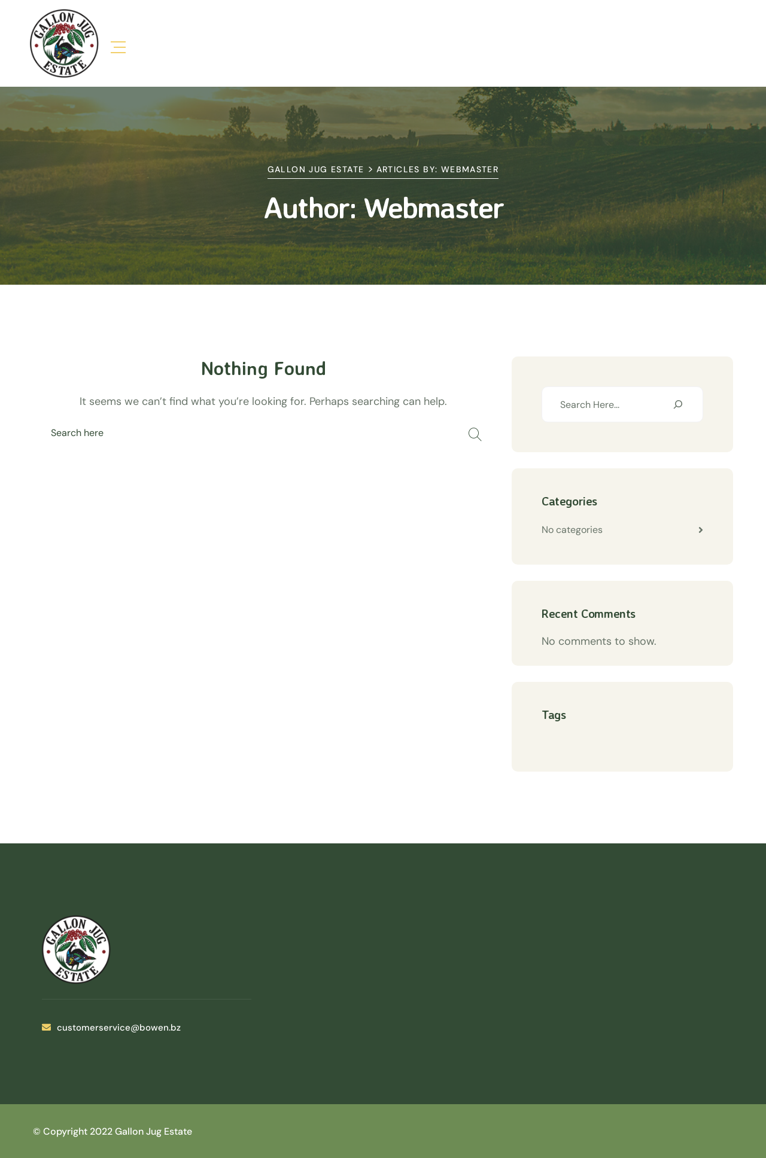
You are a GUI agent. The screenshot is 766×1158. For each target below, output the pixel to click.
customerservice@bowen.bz (111, 1028)
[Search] (678, 404)
